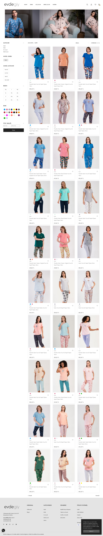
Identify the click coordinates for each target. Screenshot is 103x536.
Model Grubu (13, 56)
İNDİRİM (54, 4)
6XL (11, 96)
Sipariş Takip (79, 517)
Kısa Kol (6, 69)
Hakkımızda (29, 509)
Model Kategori (13, 66)
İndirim (45, 520)
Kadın (25, 4)
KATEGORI (13, 43)
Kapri (6, 60)
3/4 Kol (6, 73)
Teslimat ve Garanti (64, 512)
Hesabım (79, 515)
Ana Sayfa (30, 43)
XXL (5, 89)
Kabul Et (91, 531)
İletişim (28, 512)
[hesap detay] (83, 4)
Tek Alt (6, 76)
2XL (17, 96)
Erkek (31, 4)
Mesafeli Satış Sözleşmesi (65, 509)
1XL (17, 100)
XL (5, 93)
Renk (13, 106)
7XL (11, 93)
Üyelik (78, 509)
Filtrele (13, 130)
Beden (13, 86)
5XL (11, 100)
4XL (17, 89)
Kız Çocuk (38, 4)
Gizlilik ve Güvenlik (64, 515)
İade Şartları (62, 517)
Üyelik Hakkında (80, 512)
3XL (17, 93)
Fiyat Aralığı (13, 123)
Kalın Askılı (7, 80)
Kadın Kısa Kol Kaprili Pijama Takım (87, 263)
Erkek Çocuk (47, 4)
